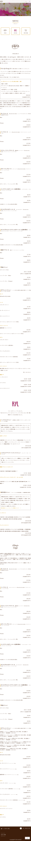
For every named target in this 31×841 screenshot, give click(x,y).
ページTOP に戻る (6, 828)
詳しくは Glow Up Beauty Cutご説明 (17, 106)
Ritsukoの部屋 (3, 834)
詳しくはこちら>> (27, 372)
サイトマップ (3, 836)
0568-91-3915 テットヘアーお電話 (18, 562)
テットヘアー (3, 833)
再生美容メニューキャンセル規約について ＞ (11, 508)
